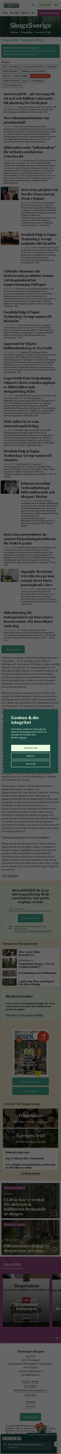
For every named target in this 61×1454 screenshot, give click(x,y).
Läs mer (22, 737)
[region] (30, 727)
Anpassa (30, 756)
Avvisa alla (30, 764)
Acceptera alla (30, 748)
